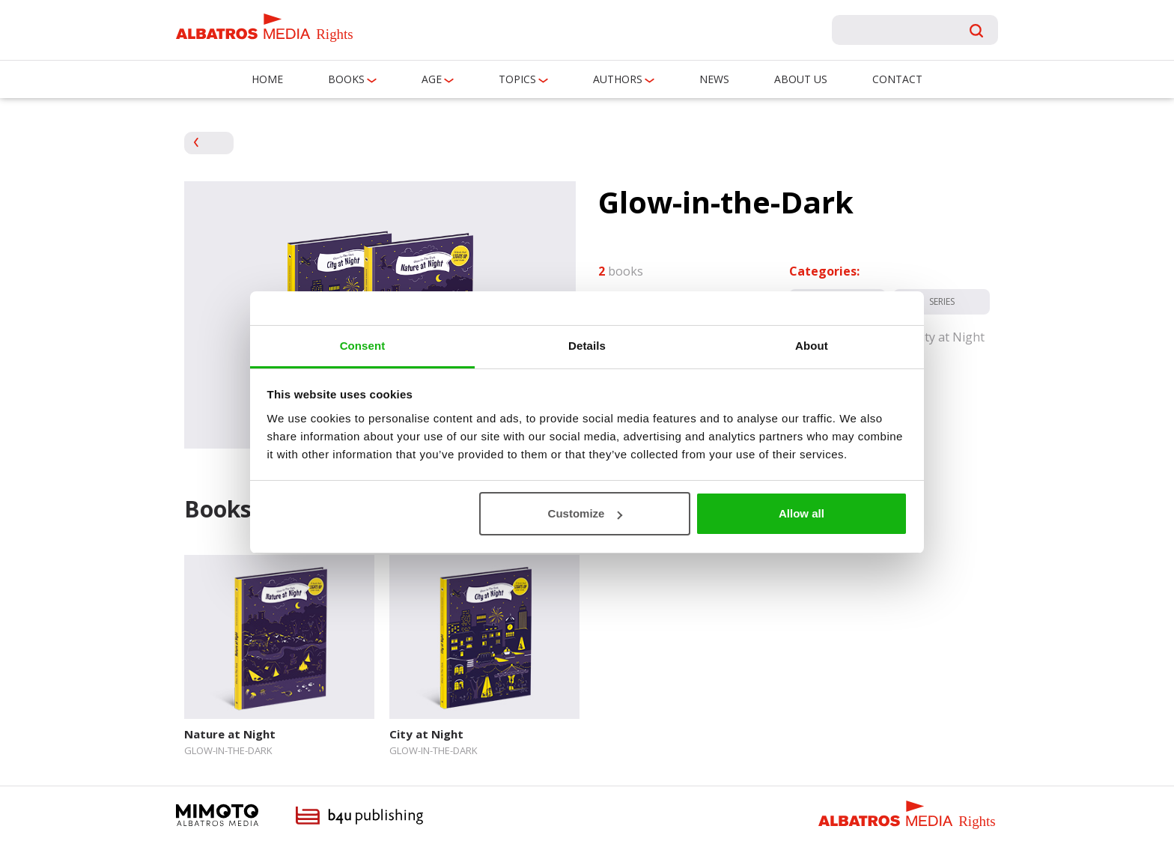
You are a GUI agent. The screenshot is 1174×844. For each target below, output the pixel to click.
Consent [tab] (363, 345)
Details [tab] (587, 345)
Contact (897, 79)
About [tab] (811, 345)
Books (346, 79)
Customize (585, 513)
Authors (617, 79)
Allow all (801, 513)
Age (432, 79)
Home (267, 79)
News (714, 79)
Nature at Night (230, 733)
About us (800, 79)
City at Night (426, 733)
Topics (517, 79)
